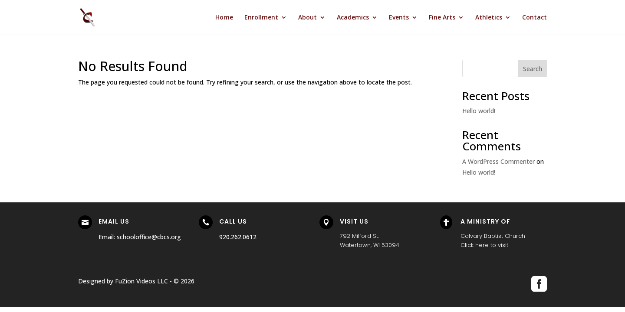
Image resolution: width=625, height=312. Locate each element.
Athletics (488, 17)
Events (399, 17)
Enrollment (261, 17)
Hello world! (478, 111)
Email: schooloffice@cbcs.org (140, 237)
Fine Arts (442, 17)
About (307, 17)
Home (224, 17)
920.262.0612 (238, 237)
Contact (534, 17)
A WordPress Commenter (498, 161)
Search (532, 69)
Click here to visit (484, 245)
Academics (353, 17)
